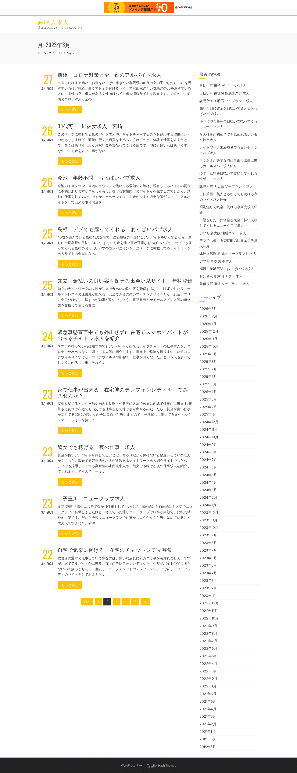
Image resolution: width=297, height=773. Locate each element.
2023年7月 (208, 550)
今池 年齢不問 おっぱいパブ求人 (99, 177)
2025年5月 (208, 384)
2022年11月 (208, 610)
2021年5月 (207, 701)
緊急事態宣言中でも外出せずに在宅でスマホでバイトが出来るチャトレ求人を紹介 (123, 334)
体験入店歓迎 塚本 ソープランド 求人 (227, 253)
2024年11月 (208, 429)
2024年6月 (208, 467)
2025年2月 (208, 407)
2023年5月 (208, 565)
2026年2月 (208, 316)
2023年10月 (208, 527)
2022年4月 (208, 663)
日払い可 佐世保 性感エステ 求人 (224, 93)
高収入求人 (53, 21)
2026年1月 (207, 324)
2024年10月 (208, 437)
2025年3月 (208, 399)
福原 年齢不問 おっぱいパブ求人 (226, 269)
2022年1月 (207, 686)
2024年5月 (208, 475)
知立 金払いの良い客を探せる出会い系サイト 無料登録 (125, 280)
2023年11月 (208, 520)
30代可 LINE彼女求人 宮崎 (90, 126)
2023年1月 (207, 596)
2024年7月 (208, 459)
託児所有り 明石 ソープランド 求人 (226, 101)
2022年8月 (208, 633)
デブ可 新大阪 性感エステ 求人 (222, 233)
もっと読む (69, 109)
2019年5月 (207, 747)
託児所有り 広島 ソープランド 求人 (226, 186)
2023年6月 (208, 558)
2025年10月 (208, 346)
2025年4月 (208, 392)
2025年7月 (208, 369)
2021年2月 (207, 724)
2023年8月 (208, 543)
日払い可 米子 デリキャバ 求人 (222, 85)
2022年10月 (209, 618)
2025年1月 (207, 414)
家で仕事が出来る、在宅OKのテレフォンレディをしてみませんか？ (123, 392)
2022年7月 (208, 641)
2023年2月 (208, 588)
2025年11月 (208, 339)
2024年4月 (208, 482)
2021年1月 (207, 731)
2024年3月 (208, 490)
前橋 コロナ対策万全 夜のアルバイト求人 (110, 74)
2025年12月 (208, 331)
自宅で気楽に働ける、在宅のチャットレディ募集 (115, 549)
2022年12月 (209, 603)
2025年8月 (208, 361)
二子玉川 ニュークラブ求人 (91, 498)
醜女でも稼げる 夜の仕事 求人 (96, 446)
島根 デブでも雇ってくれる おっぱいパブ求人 (115, 229)
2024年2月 (208, 497)
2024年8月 (208, 452)
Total (150, 765)
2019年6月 (207, 739)
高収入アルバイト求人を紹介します (60, 28)
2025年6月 (208, 376)
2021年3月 (207, 716)
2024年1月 (207, 505)
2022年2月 (208, 678)
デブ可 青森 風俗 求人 (215, 261)
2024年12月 (209, 422)
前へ (87, 602)
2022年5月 (208, 656)
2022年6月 (208, 648)
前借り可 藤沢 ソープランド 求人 (224, 284)
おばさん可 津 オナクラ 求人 (221, 276)
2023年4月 (208, 573)
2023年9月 (208, 535)
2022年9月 (208, 626)
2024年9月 (208, 444)
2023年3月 (208, 580)
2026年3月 (208, 308)
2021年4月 (207, 709)
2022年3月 (208, 671)
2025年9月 (208, 354)
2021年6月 (207, 694)
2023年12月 (208, 512)
